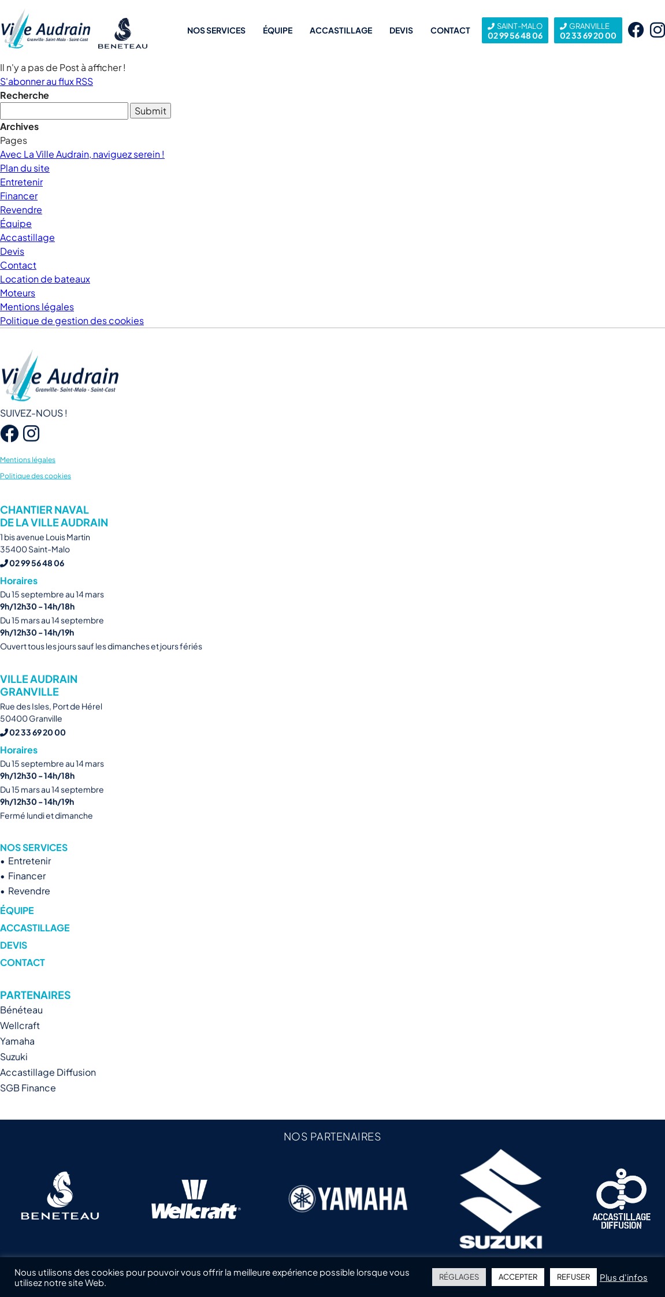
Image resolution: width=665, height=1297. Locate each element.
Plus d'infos (624, 1277)
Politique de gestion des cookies (72, 320)
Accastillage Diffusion (48, 1093)
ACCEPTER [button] (518, 1276)
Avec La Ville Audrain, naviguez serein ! (82, 154)
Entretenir (21, 182)
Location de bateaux (45, 279)
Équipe (277, 30)
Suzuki (14, 1077)
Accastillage (341, 30)
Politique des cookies (35, 496)
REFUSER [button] (573, 1276)
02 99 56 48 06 (515, 30)
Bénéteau (21, 1030)
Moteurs (17, 293)
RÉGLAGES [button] (459, 1276)
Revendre (21, 209)
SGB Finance (28, 1108)
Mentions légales (37, 306)
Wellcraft (20, 1046)
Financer (19, 195)
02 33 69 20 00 (588, 30)
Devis (401, 30)
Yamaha (17, 1062)
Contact (450, 30)
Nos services (216, 30)
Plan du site (25, 168)
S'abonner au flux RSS (46, 81)
